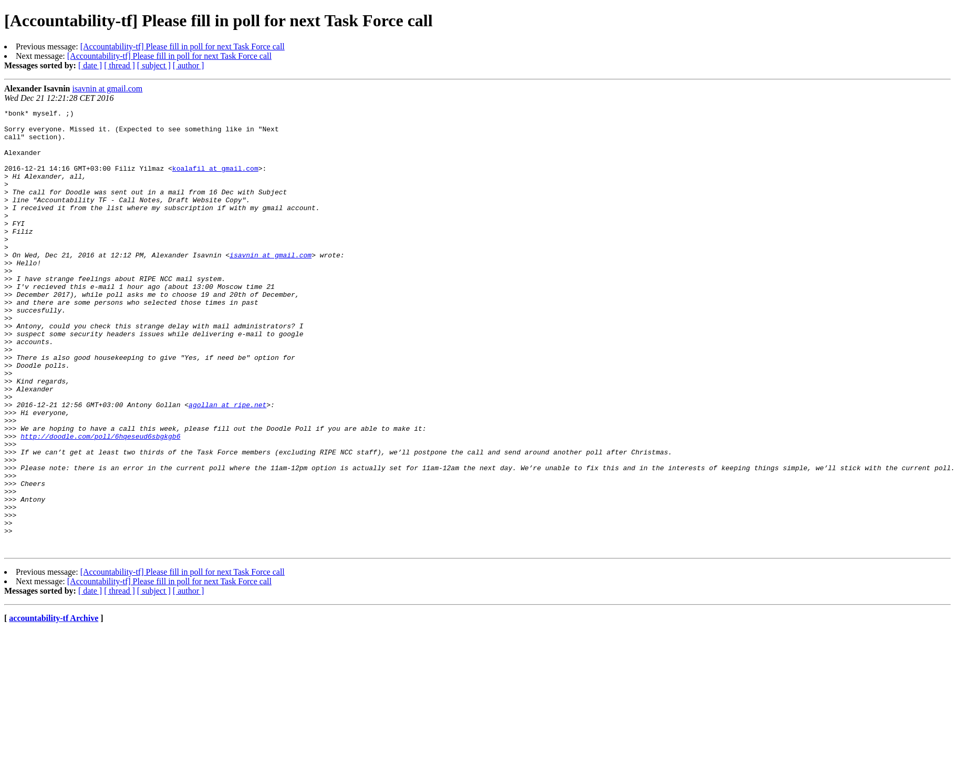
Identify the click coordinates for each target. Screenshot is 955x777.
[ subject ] (154, 65)
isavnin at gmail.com (107, 88)
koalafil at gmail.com (215, 180)
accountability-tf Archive (53, 706)
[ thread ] (119, 65)
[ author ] (188, 65)
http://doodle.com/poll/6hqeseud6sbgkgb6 (100, 502)
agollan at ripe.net (227, 464)
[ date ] (90, 65)
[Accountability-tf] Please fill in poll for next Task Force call (182, 46)
